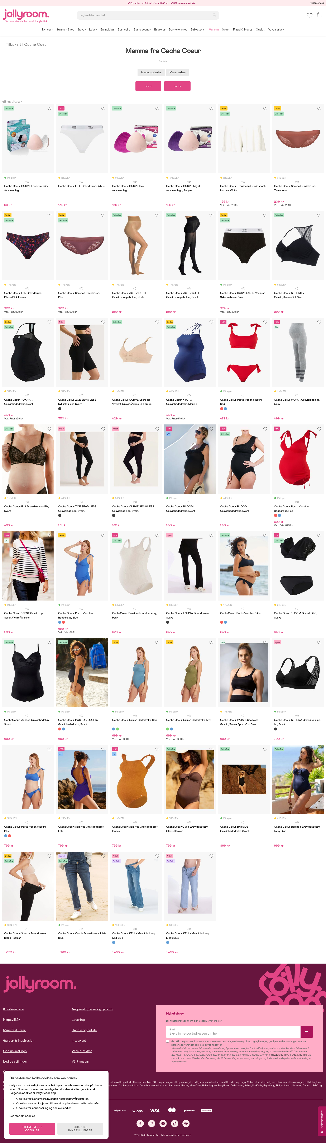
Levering (78, 1019)
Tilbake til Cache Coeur (25, 44)
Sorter (177, 86)
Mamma (163, 61)
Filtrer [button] (148, 86)
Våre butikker (82, 1051)
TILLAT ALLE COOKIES (32, 1128)
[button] (309, 15)
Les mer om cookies (22, 1116)
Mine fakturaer (14, 1030)
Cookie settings (15, 1051)
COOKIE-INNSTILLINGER (80, 1128)
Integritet (79, 1040)
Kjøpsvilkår (11, 1019)
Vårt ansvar (80, 1061)
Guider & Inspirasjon (18, 1040)
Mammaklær (177, 72)
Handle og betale (84, 1030)
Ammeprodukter (151, 72)
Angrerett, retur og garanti (92, 1009)
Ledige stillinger (15, 1061)
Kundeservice (317, 2)
